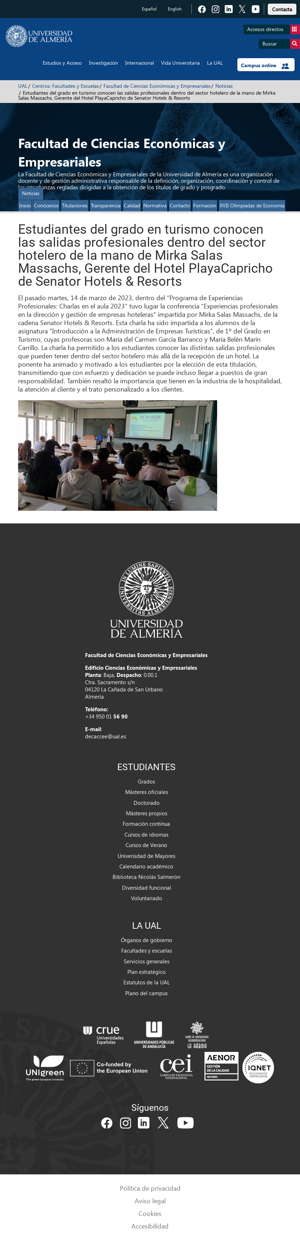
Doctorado (147, 802)
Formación (204, 205)
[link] (282, 8)
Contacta (282, 9)
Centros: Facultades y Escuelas (65, 85)
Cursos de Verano (146, 845)
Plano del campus (146, 993)
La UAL (215, 62)
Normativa (154, 205)
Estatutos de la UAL (146, 982)
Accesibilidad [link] (150, 1225)
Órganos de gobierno (146, 940)
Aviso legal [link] (150, 1200)
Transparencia (106, 205)
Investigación (103, 62)
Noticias (224, 85)
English (175, 9)
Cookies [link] (150, 1213)
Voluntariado (146, 898)
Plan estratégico (146, 971)
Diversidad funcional (146, 887)
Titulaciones (75, 205)
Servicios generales (146, 961)
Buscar (281, 44)
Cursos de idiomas (146, 834)
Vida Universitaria (180, 62)
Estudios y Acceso (62, 62)
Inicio (25, 205)
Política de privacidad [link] (150, 1187)
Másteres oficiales (146, 791)
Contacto (180, 205)
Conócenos (46, 205)
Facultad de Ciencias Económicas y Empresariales (157, 85)
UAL (23, 85)
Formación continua (146, 823)
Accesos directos (273, 29)
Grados (146, 781)
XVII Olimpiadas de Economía (252, 205)
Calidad (132, 205)
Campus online (265, 65)
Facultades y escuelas (146, 950)
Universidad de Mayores (146, 855)
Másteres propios (146, 813)
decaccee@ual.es (105, 736)
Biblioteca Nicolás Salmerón (146, 876)
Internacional (139, 62)
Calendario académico (146, 866)
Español (149, 9)
